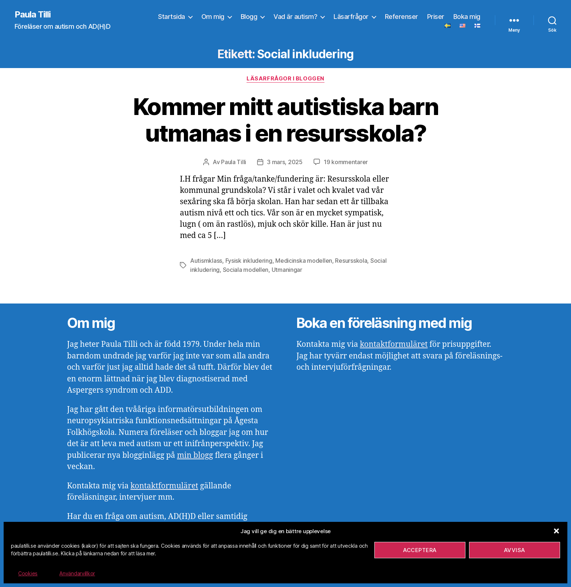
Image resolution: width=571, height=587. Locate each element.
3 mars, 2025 (285, 162)
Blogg (249, 16)
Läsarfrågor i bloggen (285, 78)
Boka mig (466, 16)
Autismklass (206, 260)
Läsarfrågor (351, 16)
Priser (435, 16)
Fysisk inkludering (248, 260)
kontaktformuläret (164, 485)
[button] (556, 531)
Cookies (28, 573)
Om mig (212, 16)
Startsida (171, 16)
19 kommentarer (346, 162)
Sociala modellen (246, 269)
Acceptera (420, 550)
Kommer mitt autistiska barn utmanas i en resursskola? (285, 119)
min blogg (195, 454)
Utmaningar (287, 269)
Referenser (401, 16)
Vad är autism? (295, 16)
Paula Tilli (33, 14)
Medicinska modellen (303, 260)
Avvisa (514, 550)
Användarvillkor (77, 573)
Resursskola (351, 260)
